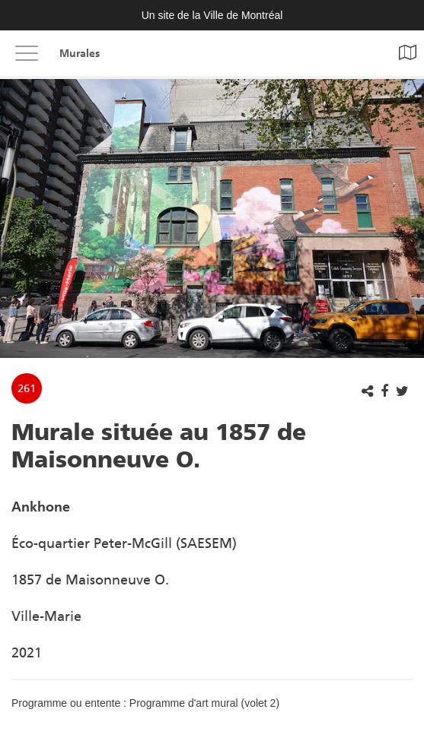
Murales (79, 53)
